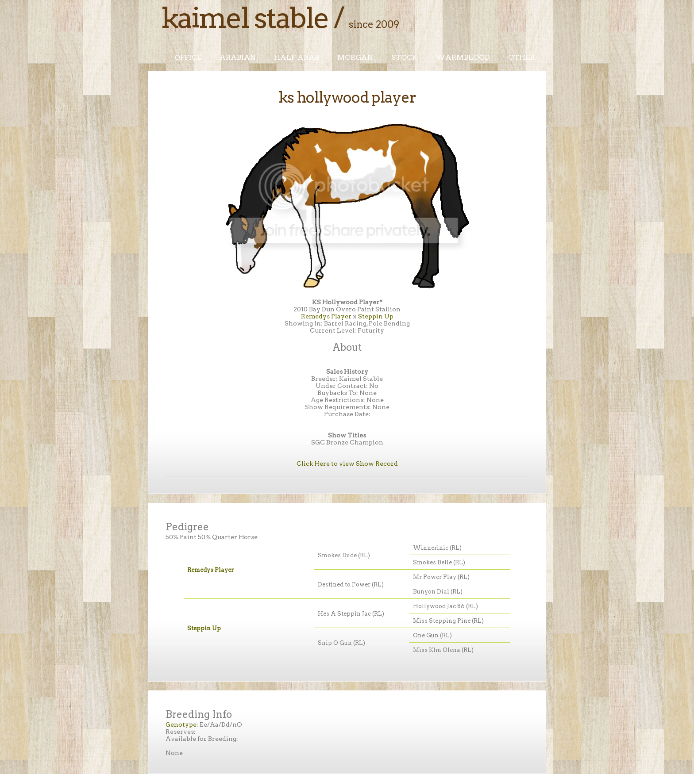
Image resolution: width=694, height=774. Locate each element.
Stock (404, 57)
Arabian (238, 57)
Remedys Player (326, 316)
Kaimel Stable (244, 17)
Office (187, 57)
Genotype (181, 724)
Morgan (355, 57)
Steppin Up (375, 316)
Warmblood (463, 57)
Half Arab (296, 57)
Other (521, 57)
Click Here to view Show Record (347, 463)
